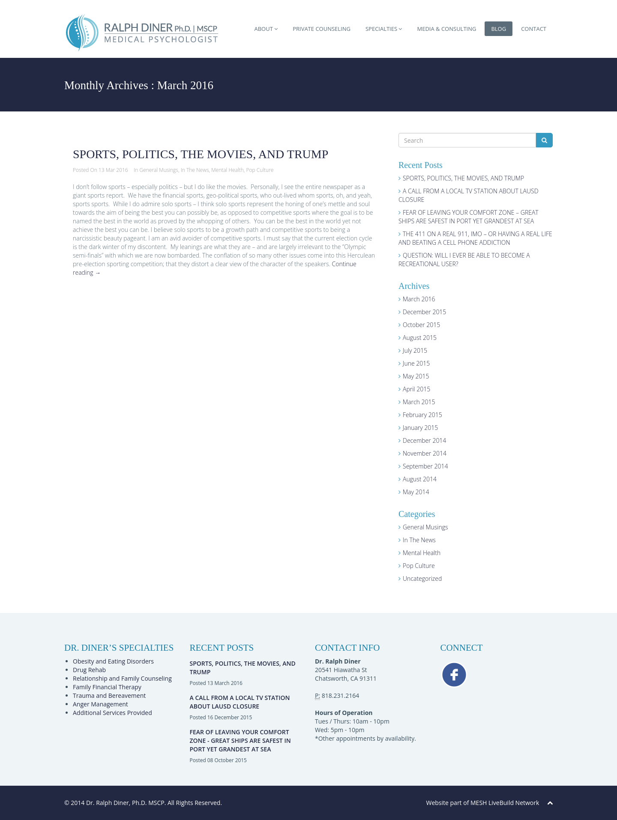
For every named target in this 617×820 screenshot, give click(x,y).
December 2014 (424, 440)
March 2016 (419, 299)
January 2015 (420, 428)
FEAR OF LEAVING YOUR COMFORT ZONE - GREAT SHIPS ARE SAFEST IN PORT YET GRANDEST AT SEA (240, 740)
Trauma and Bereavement (109, 695)
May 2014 (416, 492)
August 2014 (420, 479)
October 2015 (421, 325)
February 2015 (422, 415)
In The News (195, 170)
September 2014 (425, 466)
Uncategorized (422, 578)
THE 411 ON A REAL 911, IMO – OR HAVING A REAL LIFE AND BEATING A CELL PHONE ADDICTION (475, 238)
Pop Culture (260, 170)
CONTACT (533, 29)
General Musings (158, 170)
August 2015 (420, 337)
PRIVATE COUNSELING (321, 29)
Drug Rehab (89, 670)
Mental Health (227, 170)
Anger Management (100, 704)
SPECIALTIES (383, 29)
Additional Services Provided (112, 713)
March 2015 (419, 402)
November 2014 (424, 453)
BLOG (498, 29)
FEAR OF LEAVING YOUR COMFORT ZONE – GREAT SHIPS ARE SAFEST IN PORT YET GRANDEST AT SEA (468, 216)
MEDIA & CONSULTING (446, 29)
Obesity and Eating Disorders (113, 661)
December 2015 (424, 312)
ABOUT (266, 29)
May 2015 (416, 376)
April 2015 (416, 389)
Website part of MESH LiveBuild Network (482, 803)
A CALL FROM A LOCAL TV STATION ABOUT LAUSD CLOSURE (240, 702)
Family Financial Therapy (107, 687)
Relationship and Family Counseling (122, 678)
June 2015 (416, 363)
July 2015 (415, 350)
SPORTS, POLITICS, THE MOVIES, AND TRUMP (200, 154)
